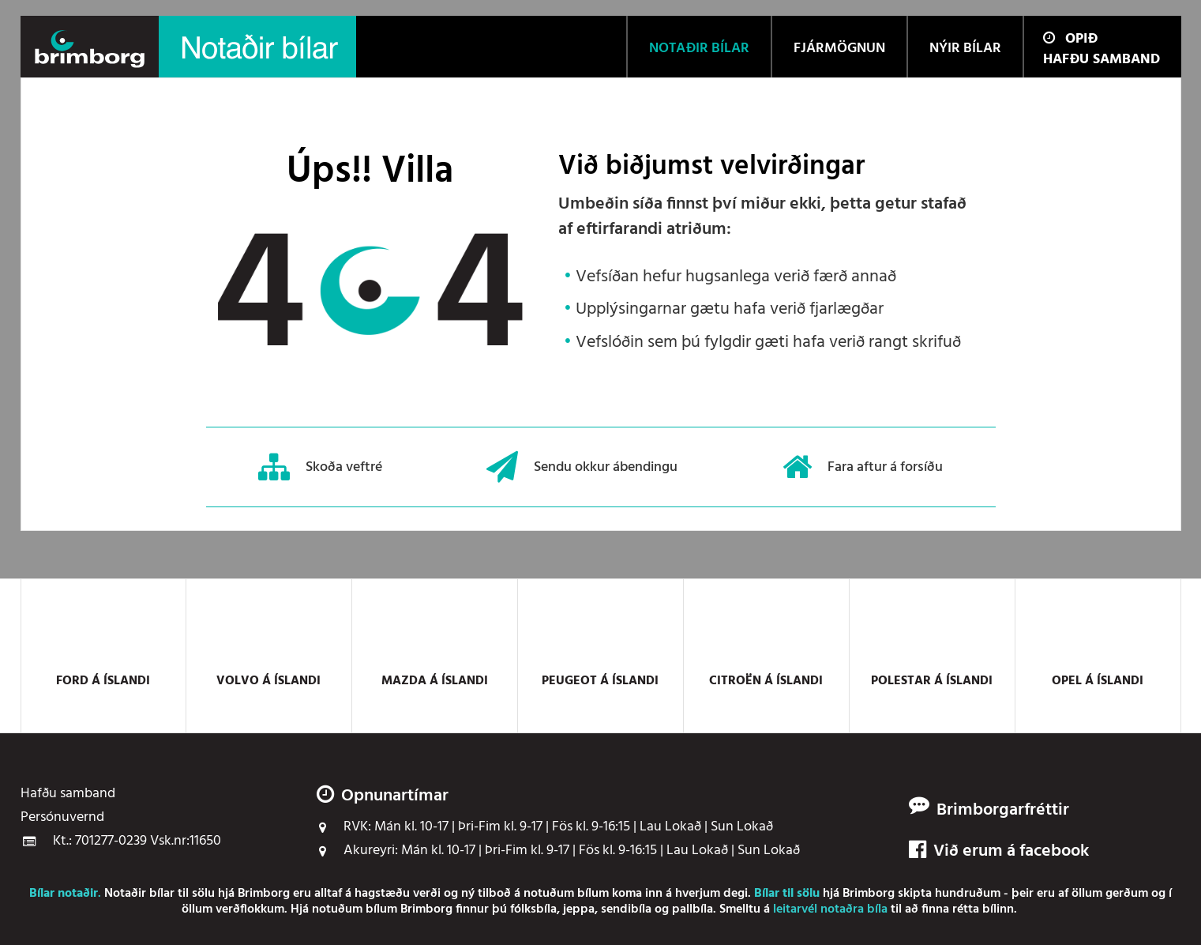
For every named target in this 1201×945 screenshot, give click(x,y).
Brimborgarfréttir (1002, 810)
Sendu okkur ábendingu (581, 467)
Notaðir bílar (139, 894)
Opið (1070, 39)
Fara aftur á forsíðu (863, 467)
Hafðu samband (1101, 59)
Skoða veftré (320, 467)
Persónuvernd (62, 818)
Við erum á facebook (999, 851)
